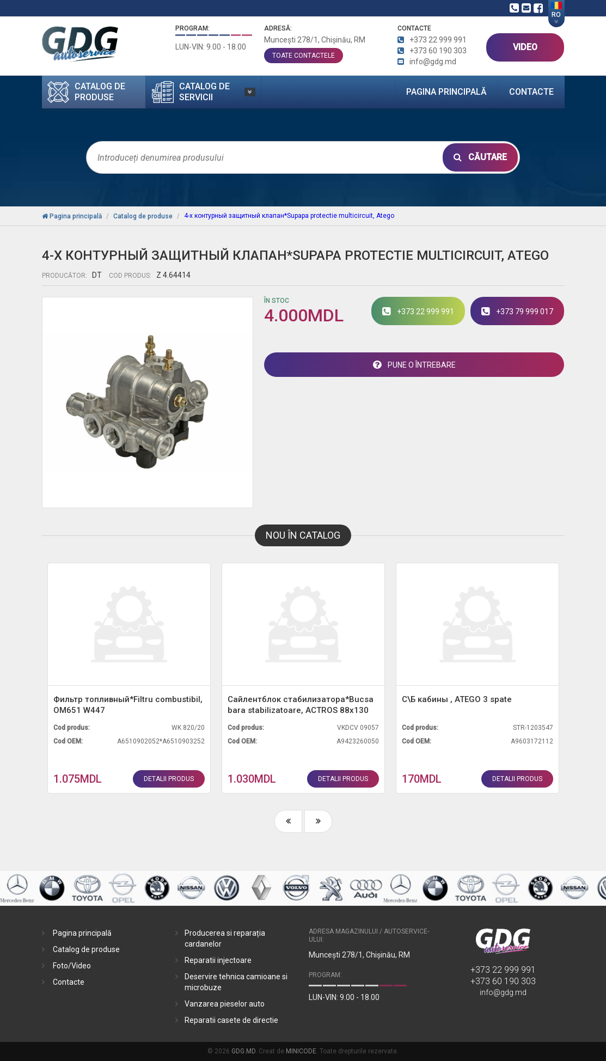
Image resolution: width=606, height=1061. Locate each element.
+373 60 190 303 (503, 981)
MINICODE (301, 1051)
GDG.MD (243, 1051)
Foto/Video (72, 965)
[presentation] (288, 821)
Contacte (531, 92)
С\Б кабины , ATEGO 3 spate (457, 699)
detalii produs (169, 779)
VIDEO (525, 47)
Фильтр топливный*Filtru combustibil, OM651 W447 (128, 704)
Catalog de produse (86, 949)
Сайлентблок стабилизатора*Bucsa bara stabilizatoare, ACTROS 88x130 (301, 704)
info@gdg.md (503, 992)
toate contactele (303, 55)
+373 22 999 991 (503, 970)
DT (97, 275)
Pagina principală (446, 92)
